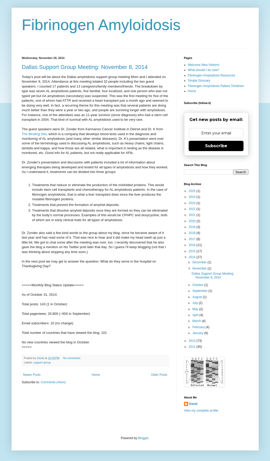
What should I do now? (203, 70)
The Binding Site (34, 134)
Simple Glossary (199, 80)
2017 (192, 239)
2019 (192, 227)
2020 (192, 221)
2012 (192, 347)
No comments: (72, 358)
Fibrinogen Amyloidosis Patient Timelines (216, 86)
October (198, 285)
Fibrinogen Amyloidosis (101, 24)
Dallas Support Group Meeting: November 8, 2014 (85, 67)
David (193, 404)
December (199, 262)
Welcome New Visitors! (204, 65)
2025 (192, 191)
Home (96, 375)
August (197, 297)
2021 (192, 215)
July (195, 303)
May (195, 309)
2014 (192, 257)
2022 (192, 209)
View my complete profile (201, 410)
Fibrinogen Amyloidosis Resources (211, 75)
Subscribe (216, 145)
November (199, 268)
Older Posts (159, 375)
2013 (192, 341)
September (200, 291)
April (195, 315)
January (198, 333)
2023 (192, 203)
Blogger (143, 438)
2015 (192, 251)
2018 (192, 233)
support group (42, 362)
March (197, 321)
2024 (192, 197)
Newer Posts (32, 375)
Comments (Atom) (53, 382)
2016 (192, 245)
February (198, 327)
